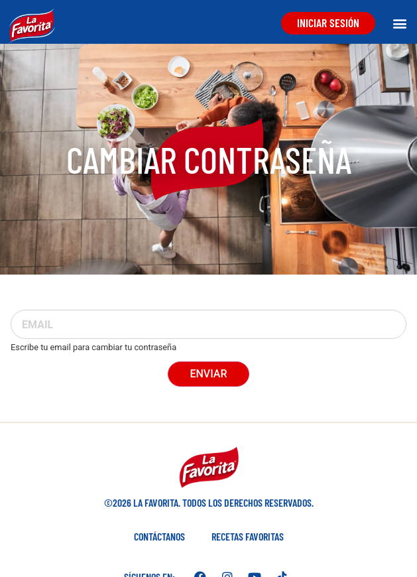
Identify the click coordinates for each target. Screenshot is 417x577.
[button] (399, 23)
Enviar (208, 373)
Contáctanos (159, 536)
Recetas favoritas (247, 536)
